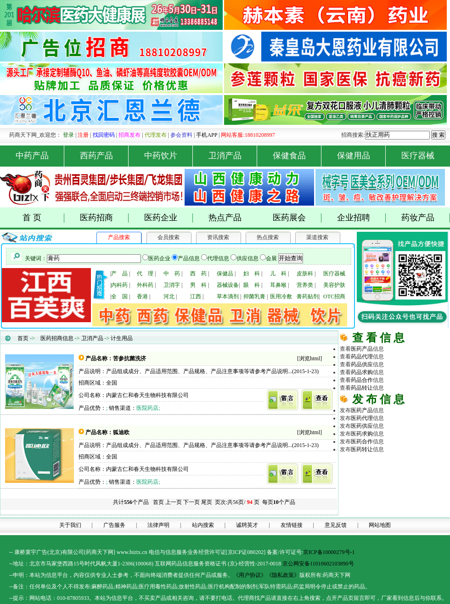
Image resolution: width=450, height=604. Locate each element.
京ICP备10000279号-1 (329, 552)
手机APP (206, 135)
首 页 (43, 218)
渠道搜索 (317, 237)
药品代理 (417, 472)
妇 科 (251, 273)
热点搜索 (268, 237)
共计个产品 (130, 502)
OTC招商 (334, 296)
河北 (168, 296)
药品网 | (350, 464)
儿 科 (278, 273)
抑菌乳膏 (254, 296)
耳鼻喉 (278, 285)
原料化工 (373, 479)
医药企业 (168, 218)
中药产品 (40, 155)
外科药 (145, 285)
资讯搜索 (218, 237)
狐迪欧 (121, 432)
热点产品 (225, 217)
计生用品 (122, 338)
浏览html (309, 358)
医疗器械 (417, 155)
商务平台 (417, 503)
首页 (22, 338)
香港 (142, 296)
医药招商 (104, 218)
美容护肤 (334, 285)
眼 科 (251, 285)
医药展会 (297, 218)
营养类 (305, 285)
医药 (362, 349)
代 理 (145, 273)
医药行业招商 (416, 487)
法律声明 (158, 525)
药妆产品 (425, 218)
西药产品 (104, 155)
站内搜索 (203, 525)
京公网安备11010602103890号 (318, 563)
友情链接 (292, 525)
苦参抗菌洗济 (129, 358)
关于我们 (70, 525)
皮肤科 (305, 273)
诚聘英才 (247, 525)
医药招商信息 (56, 338)
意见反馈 (336, 525)
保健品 (225, 273)
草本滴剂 (228, 296)
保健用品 (361, 155)
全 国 (119, 296)
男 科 (198, 285)
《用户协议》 (249, 575)
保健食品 (297, 155)
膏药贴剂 (308, 296)
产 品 (119, 273)
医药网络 (395, 503)
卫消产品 (233, 155)
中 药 (171, 273)
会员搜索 (169, 237)
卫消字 (171, 285)
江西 (195, 296)
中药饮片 (168, 155)
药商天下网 (374, 464)
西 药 (198, 273)
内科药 (119, 285)
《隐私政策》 (282, 575)
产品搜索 (119, 237)
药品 (362, 356)
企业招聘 (361, 218)
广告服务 (114, 525)
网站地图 (380, 525)
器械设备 (228, 285)
